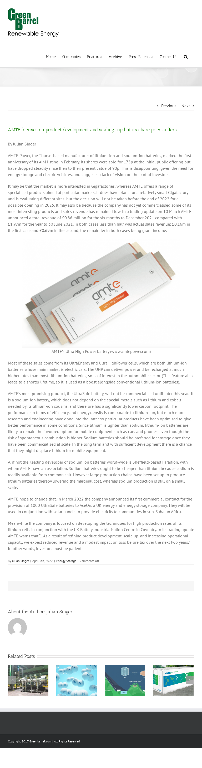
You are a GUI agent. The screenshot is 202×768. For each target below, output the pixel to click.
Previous (168, 105)
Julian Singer (20, 561)
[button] (186, 56)
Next (185, 105)
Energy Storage (66, 561)
